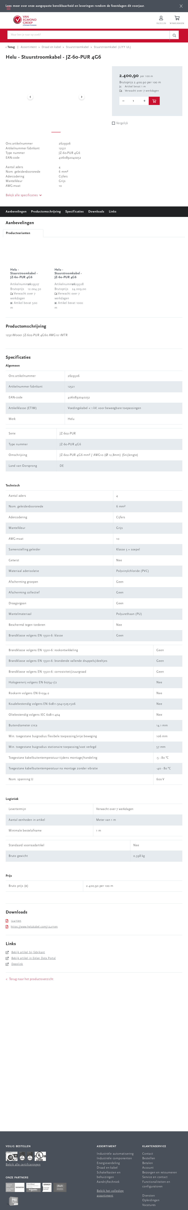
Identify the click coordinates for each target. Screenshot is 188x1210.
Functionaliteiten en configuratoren (156, 1184)
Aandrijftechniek (108, 1182)
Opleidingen (151, 1200)
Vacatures (149, 1205)
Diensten (148, 1195)
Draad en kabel (107, 1168)
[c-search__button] (174, 36)
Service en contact (154, 1177)
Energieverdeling (108, 1163)
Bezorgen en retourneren (159, 1172)
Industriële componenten (114, 1158)
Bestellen (148, 1158)
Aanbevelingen (16, 211)
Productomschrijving (46, 211)
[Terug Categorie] (11, 47)
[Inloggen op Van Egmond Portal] (161, 20)
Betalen (147, 1163)
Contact (147, 1153)
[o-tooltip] (134, 100)
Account (148, 1168)
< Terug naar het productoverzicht (29, 979)
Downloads (96, 211)
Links (112, 211)
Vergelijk (122, 123)
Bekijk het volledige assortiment (110, 1193)
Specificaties (74, 211)
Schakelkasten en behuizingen (109, 1175)
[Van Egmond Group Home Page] (25, 20)
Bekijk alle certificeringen (23, 1164)
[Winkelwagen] (177, 20)
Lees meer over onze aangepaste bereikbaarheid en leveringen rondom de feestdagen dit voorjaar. (75, 6)
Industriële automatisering (115, 1153)
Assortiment (106, 1146)
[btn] (181, 6)
